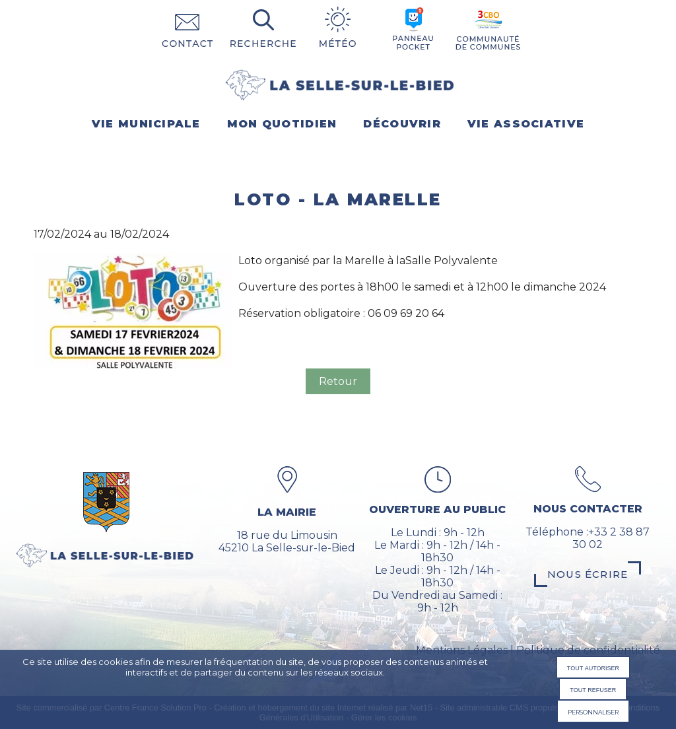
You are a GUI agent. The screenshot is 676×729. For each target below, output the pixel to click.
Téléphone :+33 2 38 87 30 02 (587, 538)
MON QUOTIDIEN (282, 124)
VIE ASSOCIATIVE (525, 124)
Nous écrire (587, 574)
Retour (338, 381)
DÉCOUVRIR (402, 124)
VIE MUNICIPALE (146, 124)
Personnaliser (593, 711)
